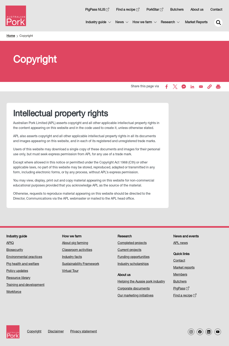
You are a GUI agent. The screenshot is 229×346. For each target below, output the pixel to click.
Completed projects (132, 243)
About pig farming (75, 243)
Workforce (13, 292)
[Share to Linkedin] (192, 87)
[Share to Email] (201, 87)
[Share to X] (175, 87)
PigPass (181, 289)
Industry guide (96, 22)
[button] (209, 87)
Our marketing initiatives (135, 296)
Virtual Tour (70, 271)
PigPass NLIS (97, 10)
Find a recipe (127, 10)
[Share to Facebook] (166, 87)
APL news (180, 243)
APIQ (10, 243)
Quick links (181, 254)
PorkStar (154, 10)
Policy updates (17, 271)
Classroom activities (77, 250)
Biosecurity (14, 250)
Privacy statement (83, 331)
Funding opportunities (134, 257)
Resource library (18, 278)
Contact (216, 10)
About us (196, 10)
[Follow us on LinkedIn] (208, 332)
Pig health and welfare (22, 264)
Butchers (177, 10)
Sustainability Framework (80, 264)
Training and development (25, 285)
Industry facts (72, 257)
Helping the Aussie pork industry (141, 282)
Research (168, 22)
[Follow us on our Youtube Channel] (217, 332)
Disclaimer (56, 331)
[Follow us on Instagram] (191, 332)
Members (180, 275)
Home (11, 36)
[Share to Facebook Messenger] (184, 87)
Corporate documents (134, 289)
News (119, 22)
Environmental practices (24, 257)
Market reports (184, 268)
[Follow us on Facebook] (200, 332)
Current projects (129, 250)
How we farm (142, 22)
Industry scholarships (133, 264)
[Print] (218, 87)
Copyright (34, 331)
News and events (186, 236)
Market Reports (196, 22)
